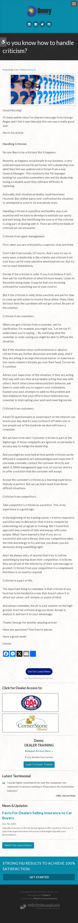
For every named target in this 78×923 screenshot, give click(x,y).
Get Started (39, 877)
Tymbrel (46, 895)
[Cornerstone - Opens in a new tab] (30, 722)
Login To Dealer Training (39, 764)
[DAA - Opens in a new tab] (30, 702)
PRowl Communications (45, 898)
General (31, 69)
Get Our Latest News (39, 671)
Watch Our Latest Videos (18, 845)
